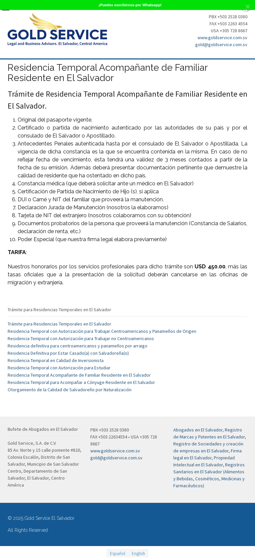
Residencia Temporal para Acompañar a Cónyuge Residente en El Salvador (81, 382)
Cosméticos (207, 479)
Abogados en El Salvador (197, 430)
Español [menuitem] (117, 553)
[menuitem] (117, 553)
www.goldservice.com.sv (222, 38)
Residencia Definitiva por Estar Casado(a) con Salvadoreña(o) (68, 353)
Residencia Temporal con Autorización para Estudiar (59, 368)
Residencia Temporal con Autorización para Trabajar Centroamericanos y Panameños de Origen (102, 331)
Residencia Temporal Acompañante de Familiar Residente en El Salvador (79, 375)
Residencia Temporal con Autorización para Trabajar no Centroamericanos (81, 338)
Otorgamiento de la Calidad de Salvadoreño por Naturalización (69, 390)
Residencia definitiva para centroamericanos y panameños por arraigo (77, 346)
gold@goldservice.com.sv (221, 44)
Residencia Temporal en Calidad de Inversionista (56, 360)
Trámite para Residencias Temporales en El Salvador (59, 324)
